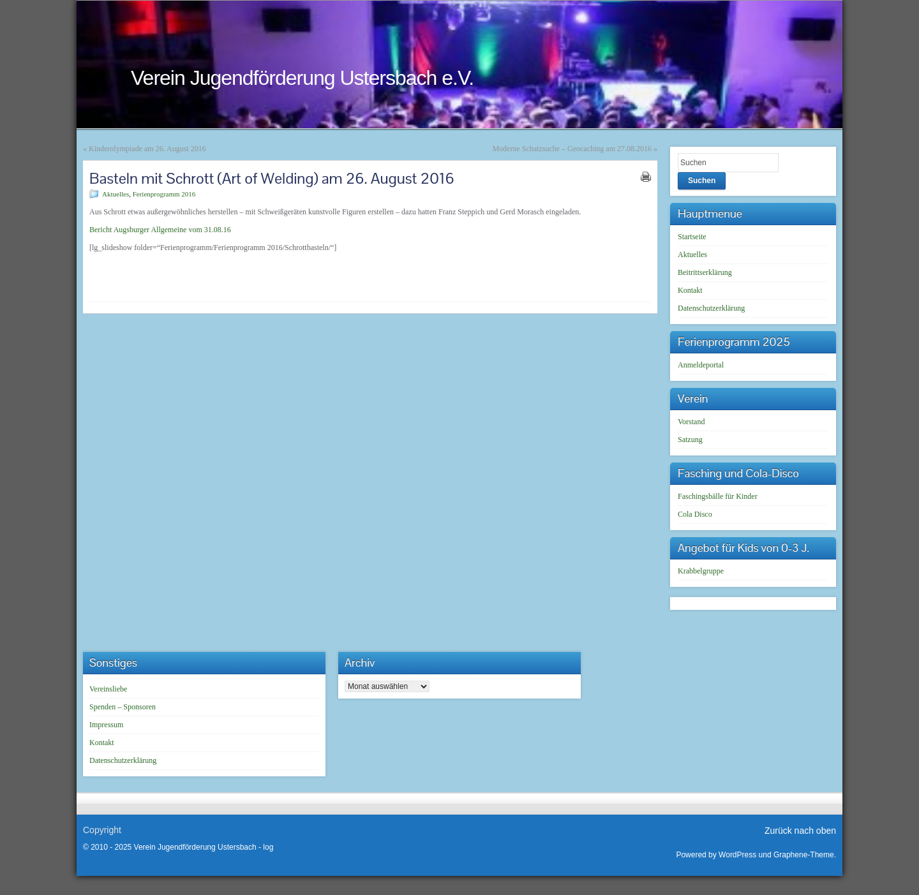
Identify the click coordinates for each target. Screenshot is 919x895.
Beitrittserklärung (705, 272)
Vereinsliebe (108, 688)
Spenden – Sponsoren (122, 706)
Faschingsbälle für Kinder (718, 496)
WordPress (737, 854)
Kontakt (690, 290)
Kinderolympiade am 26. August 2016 (147, 148)
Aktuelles (115, 194)
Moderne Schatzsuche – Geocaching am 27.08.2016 (572, 148)
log (268, 847)
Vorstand (691, 421)
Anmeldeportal (701, 364)
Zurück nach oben (800, 830)
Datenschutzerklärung (711, 308)
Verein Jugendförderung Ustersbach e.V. (302, 77)
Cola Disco (695, 514)
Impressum (106, 724)
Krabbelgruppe (701, 570)
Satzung (690, 439)
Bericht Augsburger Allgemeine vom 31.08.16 (160, 229)
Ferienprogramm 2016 (164, 194)
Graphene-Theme (803, 854)
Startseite (692, 236)
